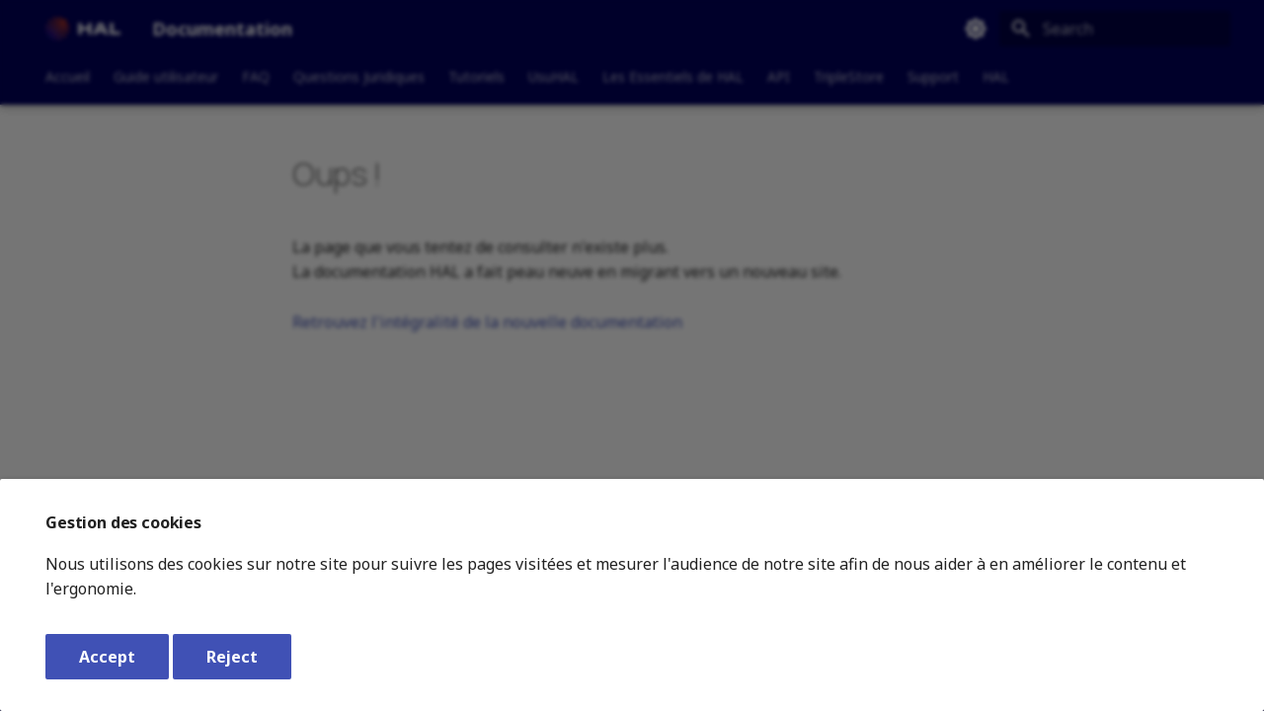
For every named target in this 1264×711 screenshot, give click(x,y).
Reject (232, 657)
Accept (107, 657)
